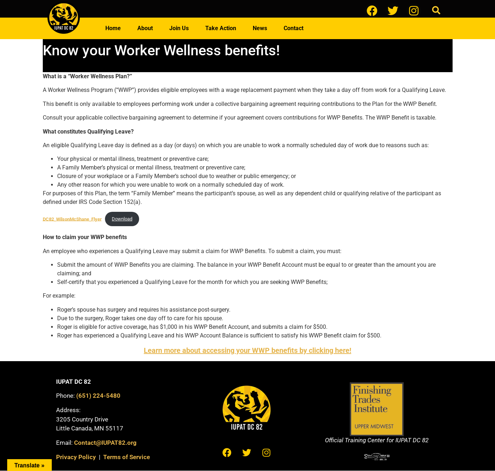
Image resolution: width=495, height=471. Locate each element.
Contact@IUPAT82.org (105, 442)
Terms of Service (126, 457)
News (260, 28)
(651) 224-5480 (98, 395)
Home (113, 28)
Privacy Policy (76, 457)
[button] (436, 10)
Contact (293, 28)
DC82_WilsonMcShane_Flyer (72, 218)
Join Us (179, 28)
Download (122, 218)
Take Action (220, 28)
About (145, 28)
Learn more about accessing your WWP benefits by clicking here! (247, 350)
